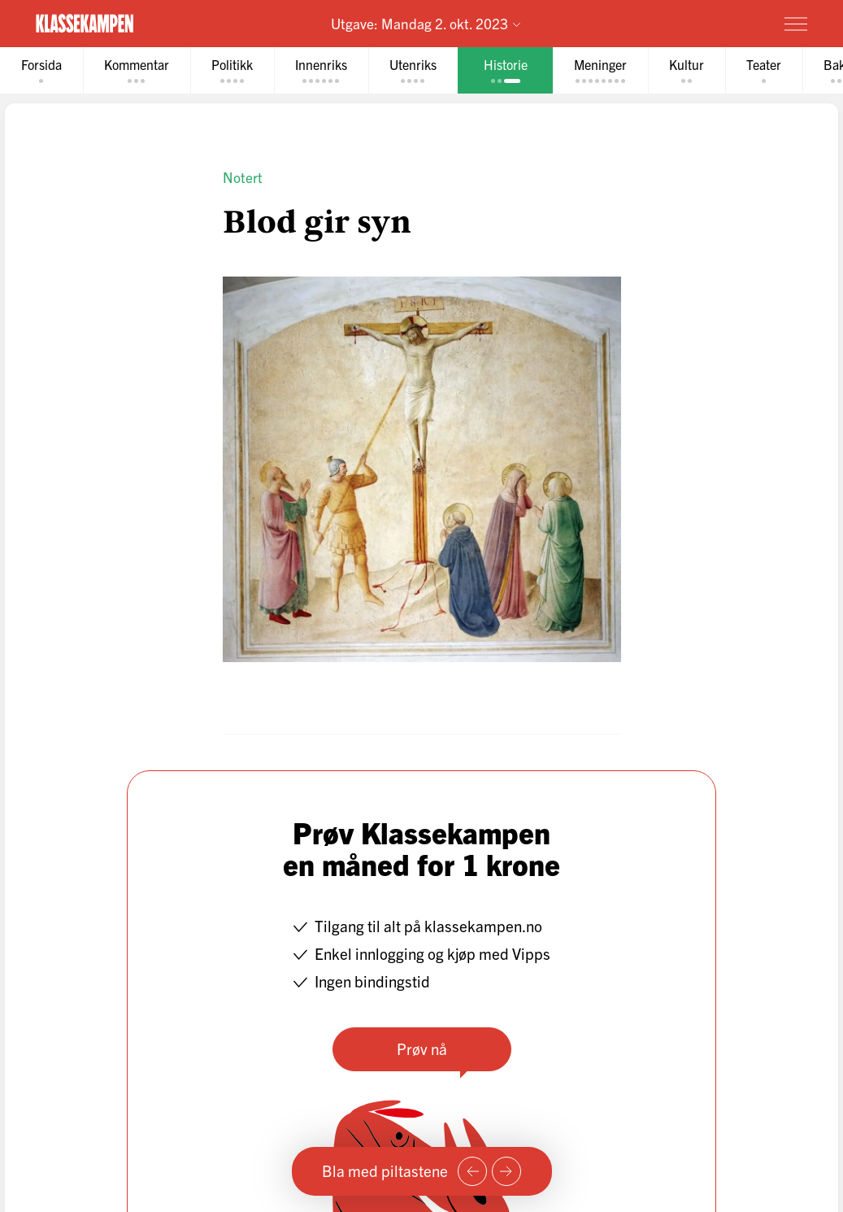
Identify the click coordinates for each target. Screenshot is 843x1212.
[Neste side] (506, 1171)
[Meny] (795, 23)
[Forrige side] (472, 1171)
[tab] (41, 70)
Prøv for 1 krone (700, 23)
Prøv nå (422, 1048)
